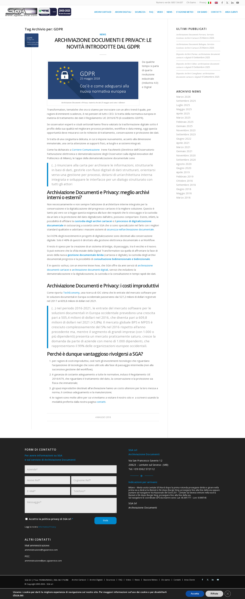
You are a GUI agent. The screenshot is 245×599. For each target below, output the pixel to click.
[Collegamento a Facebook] (222, 2)
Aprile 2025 (183, 113)
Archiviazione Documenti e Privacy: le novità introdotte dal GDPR (103, 43)
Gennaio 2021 (184, 151)
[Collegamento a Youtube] (237, 2)
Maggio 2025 (184, 109)
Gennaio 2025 (184, 126)
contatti (100, 401)
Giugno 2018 (183, 189)
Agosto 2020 (184, 164)
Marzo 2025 (183, 117)
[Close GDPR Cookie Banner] (228, 594)
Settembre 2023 (186, 134)
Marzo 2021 (183, 147)
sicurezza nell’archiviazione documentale (130, 229)
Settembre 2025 (186, 100)
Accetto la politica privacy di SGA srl (51, 519)
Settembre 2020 (186, 159)
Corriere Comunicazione (86, 149)
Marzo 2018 (183, 197)
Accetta (195, 593)
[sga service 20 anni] (38, 12)
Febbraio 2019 (184, 176)
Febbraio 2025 (184, 121)
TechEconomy (71, 292)
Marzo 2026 (183, 96)
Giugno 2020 (183, 168)
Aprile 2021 (183, 142)
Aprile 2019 (183, 172)
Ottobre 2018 (184, 180)
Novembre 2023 (186, 130)
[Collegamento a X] (227, 2)
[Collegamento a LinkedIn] (232, 2)
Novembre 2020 (186, 155)
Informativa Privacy (47, 526)
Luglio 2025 (183, 105)
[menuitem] (191, 2)
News (103, 34)
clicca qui (18, 595)
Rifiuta (214, 593)
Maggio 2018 (184, 193)
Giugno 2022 (183, 138)
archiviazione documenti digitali (90, 269)
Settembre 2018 (186, 184)
